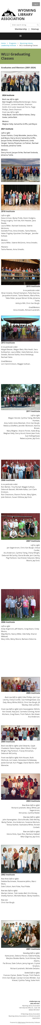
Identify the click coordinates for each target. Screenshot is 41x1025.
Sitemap (35, 29)
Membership (21, 29)
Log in (36, 4)
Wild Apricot (22, 1022)
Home (3, 43)
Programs (12, 43)
